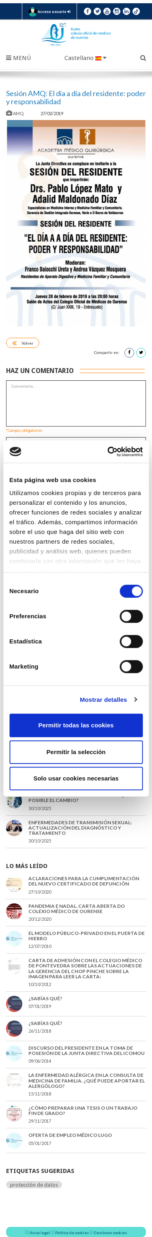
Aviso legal (40, 1232)
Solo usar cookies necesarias (75, 778)
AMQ (15, 113)
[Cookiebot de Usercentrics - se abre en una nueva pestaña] (108, 451)
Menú (18, 58)
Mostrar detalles (103, 699)
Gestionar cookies (110, 1232)
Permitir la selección (76, 751)
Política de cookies (72, 1232)
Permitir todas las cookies (76, 725)
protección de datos (34, 1184)
